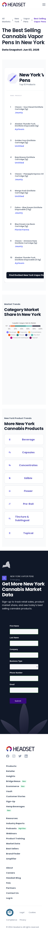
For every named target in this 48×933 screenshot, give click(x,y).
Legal (22, 912)
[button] (43, 5)
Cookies (32, 912)
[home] (14, 4)
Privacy (23, 920)
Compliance (11, 920)
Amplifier (11, 858)
